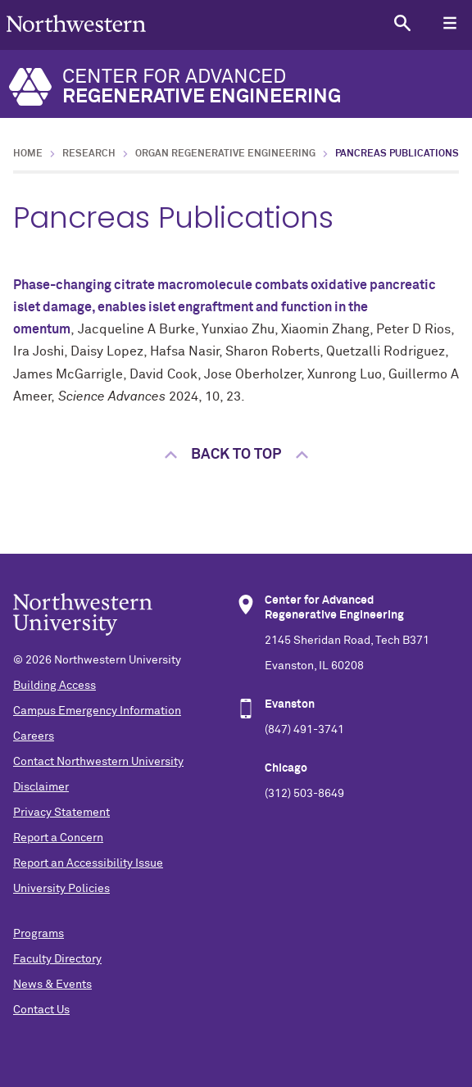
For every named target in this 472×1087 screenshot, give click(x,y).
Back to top (236, 454)
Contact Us (41, 1010)
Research (89, 154)
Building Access (54, 685)
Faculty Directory (57, 959)
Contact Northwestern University (98, 762)
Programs (38, 934)
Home (28, 154)
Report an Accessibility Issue (88, 863)
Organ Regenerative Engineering (225, 154)
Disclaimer (41, 787)
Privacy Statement (61, 812)
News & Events (52, 984)
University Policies (61, 889)
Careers (33, 736)
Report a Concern (58, 838)
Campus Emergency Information (97, 711)
